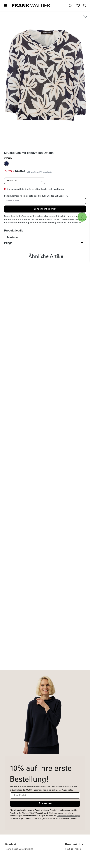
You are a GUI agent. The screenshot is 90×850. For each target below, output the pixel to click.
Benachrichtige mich (45, 209)
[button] (43, 230)
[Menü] (5, 5)
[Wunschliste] (77, 5)
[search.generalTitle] (70, 6)
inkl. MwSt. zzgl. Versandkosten (40, 172)
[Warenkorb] (84, 5)
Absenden (45, 803)
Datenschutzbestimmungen (68, 816)
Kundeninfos (74, 844)
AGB (39, 818)
